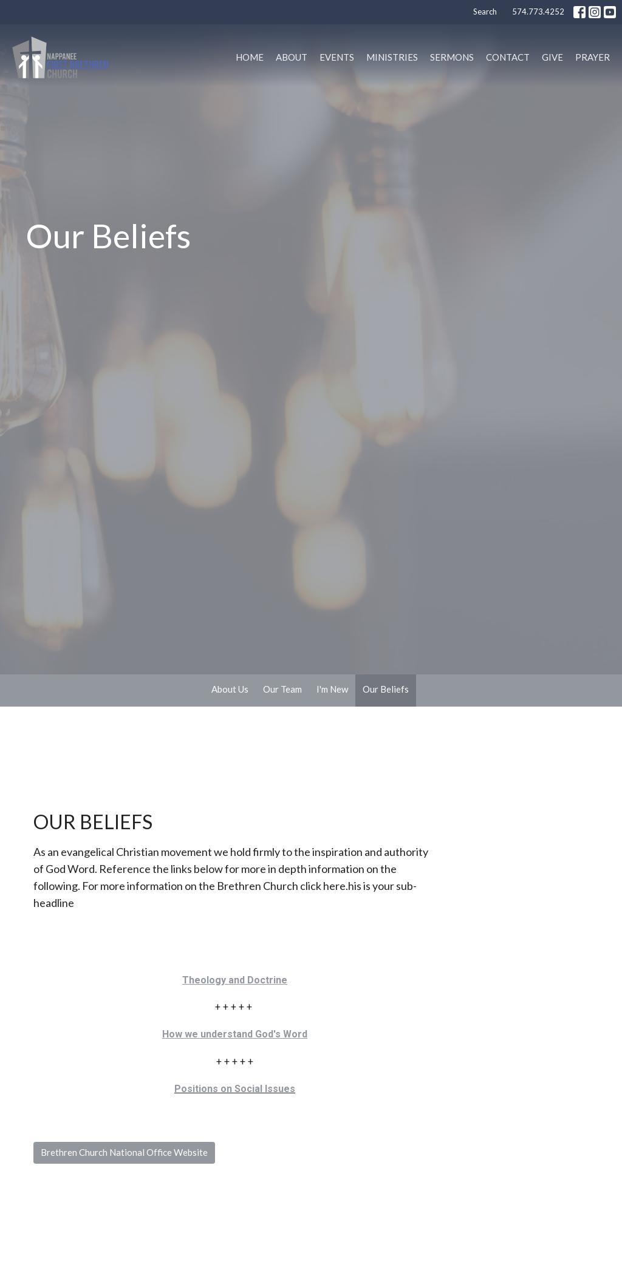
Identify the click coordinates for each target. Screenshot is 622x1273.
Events (337, 57)
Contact (508, 57)
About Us (229, 689)
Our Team (282, 689)
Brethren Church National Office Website (124, 1152)
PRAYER (592, 57)
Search (485, 11)
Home (250, 57)
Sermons (452, 57)
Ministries (392, 57)
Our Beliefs (386, 689)
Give (552, 57)
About (291, 57)
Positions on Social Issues (234, 1089)
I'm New (332, 689)
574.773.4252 (538, 11)
